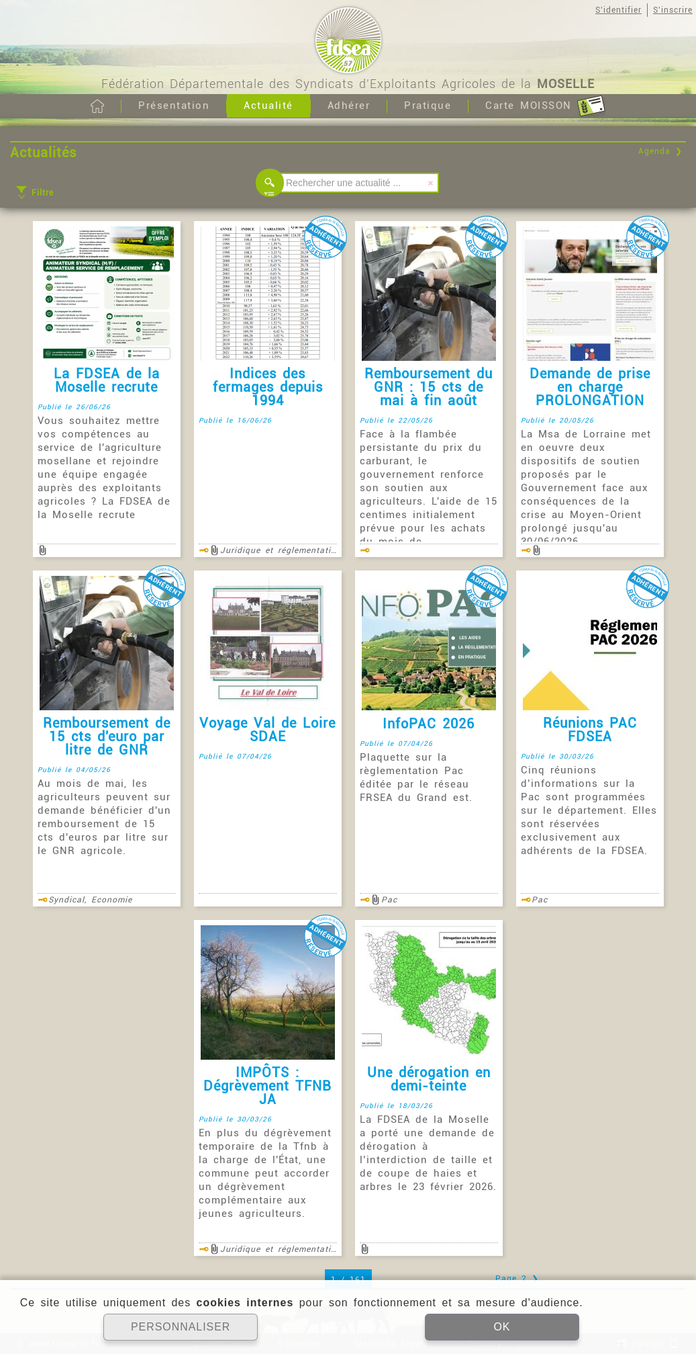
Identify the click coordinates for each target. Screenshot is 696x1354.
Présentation (173, 105)
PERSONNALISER (181, 1326)
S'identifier (618, 10)
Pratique (427, 105)
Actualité (268, 105)
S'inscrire (673, 10)
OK (501, 1326)
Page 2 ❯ (517, 1278)
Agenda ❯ (660, 151)
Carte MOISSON (545, 106)
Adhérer (349, 105)
